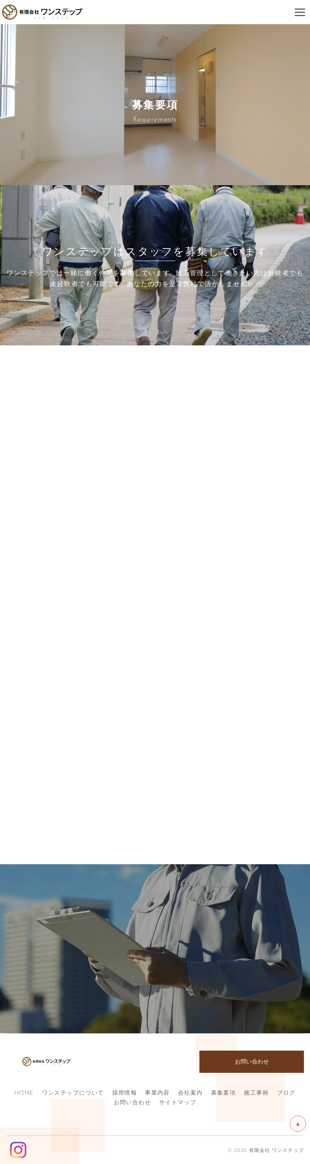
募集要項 (223, 1092)
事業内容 (157, 1092)
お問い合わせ (132, 1102)
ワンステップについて (73, 1092)
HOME (24, 1092)
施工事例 (256, 1092)
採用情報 (124, 1092)
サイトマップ (177, 1102)
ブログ (286, 1092)
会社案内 (190, 1092)
